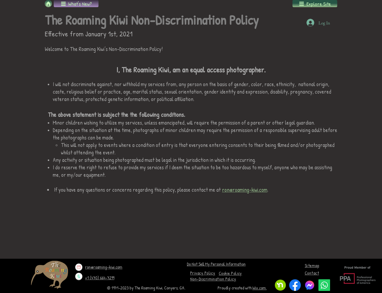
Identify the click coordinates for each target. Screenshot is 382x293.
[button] (76, 3)
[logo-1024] (309, 285)
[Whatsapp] (324, 285)
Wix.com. (259, 288)
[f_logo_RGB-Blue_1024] (295, 285)
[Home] (48, 3)
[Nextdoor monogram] (280, 285)
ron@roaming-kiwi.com (244, 189)
